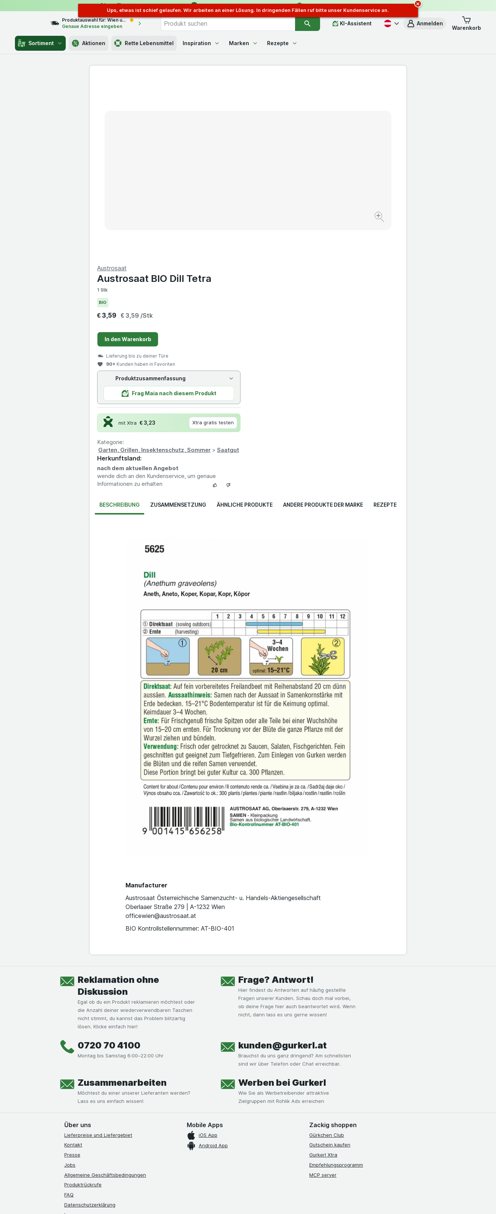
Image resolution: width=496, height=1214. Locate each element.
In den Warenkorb (286, 160)
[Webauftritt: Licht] (244, 1199)
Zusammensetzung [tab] (178, 325)
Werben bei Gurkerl (282, 903)
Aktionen (88, 43)
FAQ (69, 1015)
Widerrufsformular (85, 1055)
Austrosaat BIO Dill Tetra (312, 99)
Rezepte (282, 43)
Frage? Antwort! (276, 800)
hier (189, 1150)
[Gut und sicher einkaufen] (274, 1102)
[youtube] (104, 1083)
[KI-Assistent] (352, 23)
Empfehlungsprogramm (336, 985)
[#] (334, 1090)
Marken (243, 43)
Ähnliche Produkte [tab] (245, 325)
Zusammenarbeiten (122, 903)
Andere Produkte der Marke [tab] (323, 325)
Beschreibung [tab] (119, 325)
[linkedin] (122, 1083)
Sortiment (40, 43)
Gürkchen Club (326, 956)
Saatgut (386, 270)
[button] (424, 23)
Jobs (69, 985)
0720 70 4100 (109, 866)
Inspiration (201, 43)
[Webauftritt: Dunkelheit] (282, 1199)
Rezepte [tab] (385, 325)
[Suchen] (307, 23)
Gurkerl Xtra (323, 975)
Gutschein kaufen (329, 965)
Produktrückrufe (83, 1005)
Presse (72, 975)
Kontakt (73, 965)
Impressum (76, 1035)
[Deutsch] (390, 23)
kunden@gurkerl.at (282, 866)
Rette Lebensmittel (144, 43)
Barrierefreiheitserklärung (94, 1045)
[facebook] (68, 1083)
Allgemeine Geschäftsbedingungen (105, 995)
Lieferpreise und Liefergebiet (98, 956)
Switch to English (262, 1168)
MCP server (323, 995)
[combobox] (235, 23)
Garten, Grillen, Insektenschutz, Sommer (313, 270)
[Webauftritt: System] (210, 1199)
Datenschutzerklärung (89, 1025)
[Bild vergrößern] (221, 194)
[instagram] (86, 1083)
